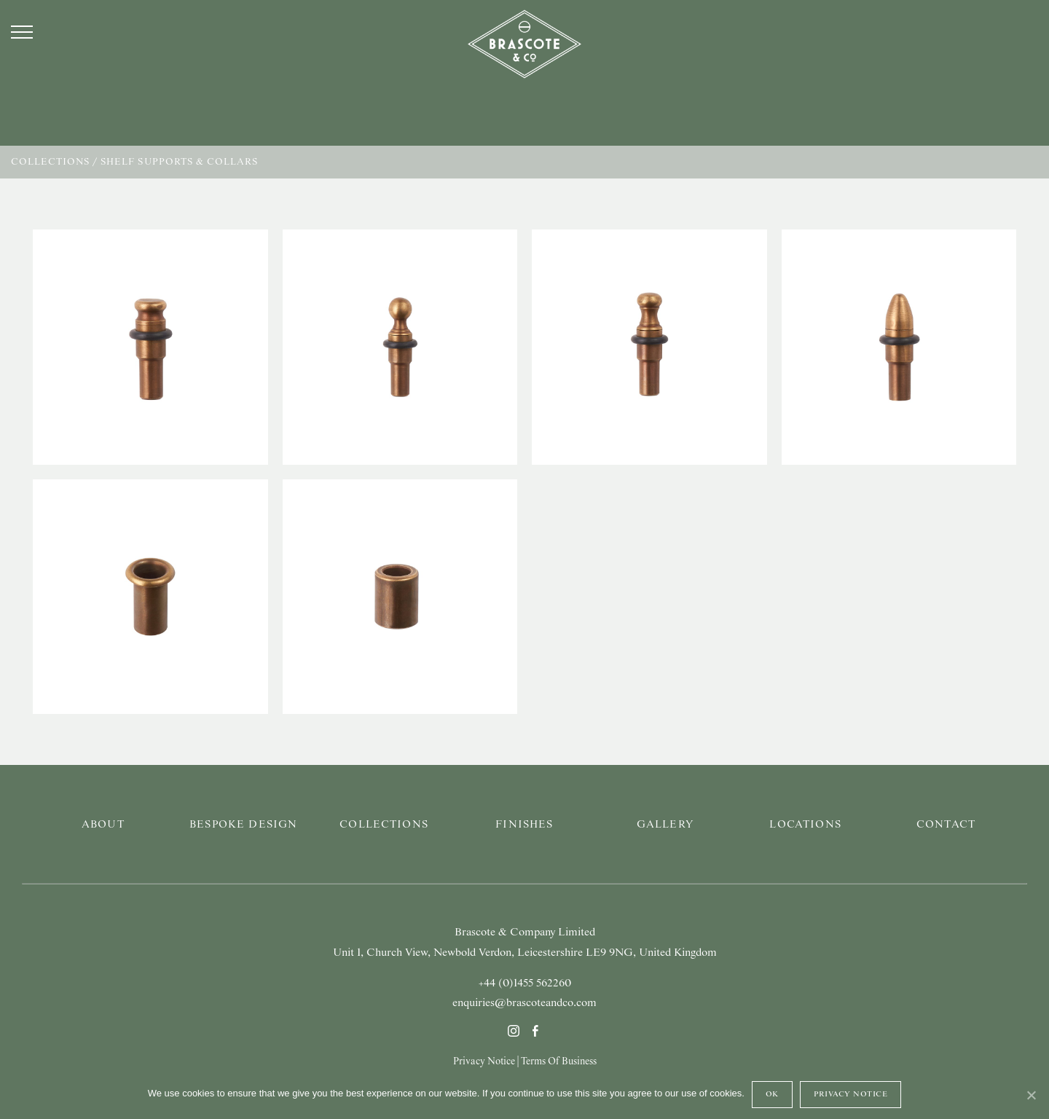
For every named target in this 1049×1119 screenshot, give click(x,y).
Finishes (524, 824)
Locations (805, 824)
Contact (945, 824)
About (103, 824)
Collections (50, 162)
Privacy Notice (484, 1061)
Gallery (665, 824)
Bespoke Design (243, 824)
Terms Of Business (559, 1061)
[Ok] (1031, 1095)
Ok (772, 1094)
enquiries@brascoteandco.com (524, 1003)
